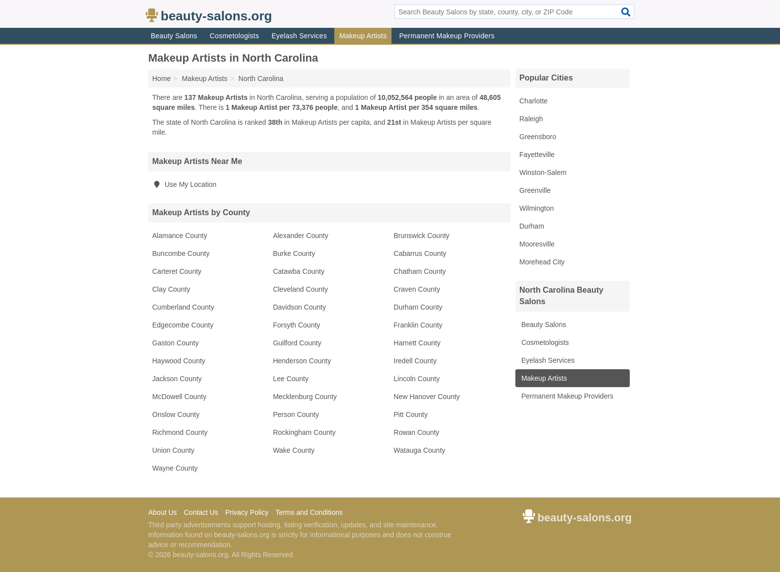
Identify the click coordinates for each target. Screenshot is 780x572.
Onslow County (175, 414)
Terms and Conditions (309, 512)
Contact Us (201, 512)
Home (161, 78)
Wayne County (174, 468)
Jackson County (177, 379)
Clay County (171, 289)
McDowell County (179, 397)
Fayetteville (537, 155)
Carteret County (176, 271)
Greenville (535, 190)
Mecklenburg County (305, 397)
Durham (531, 226)
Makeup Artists (363, 36)
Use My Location (184, 184)
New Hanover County (426, 397)
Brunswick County (421, 236)
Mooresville (537, 244)
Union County (173, 450)
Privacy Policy (247, 512)
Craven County (416, 289)
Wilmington (536, 208)
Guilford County (297, 343)
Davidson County (299, 307)
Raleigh (531, 119)
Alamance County (179, 236)
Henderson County (302, 361)
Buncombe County (180, 253)
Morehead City (542, 262)
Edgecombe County (182, 325)
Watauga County (419, 450)
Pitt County (410, 414)
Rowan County (416, 432)
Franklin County (417, 325)
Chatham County (419, 271)
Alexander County (300, 236)
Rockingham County (304, 432)
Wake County (294, 450)
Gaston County (175, 343)
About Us (162, 512)
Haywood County (178, 361)
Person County (296, 414)
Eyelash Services (299, 36)
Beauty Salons (174, 36)
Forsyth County (296, 325)
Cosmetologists (234, 36)
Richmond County (179, 432)
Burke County (294, 253)
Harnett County (416, 343)
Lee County (291, 379)
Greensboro (537, 137)
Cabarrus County (419, 253)
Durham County (417, 307)
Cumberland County (183, 307)
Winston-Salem (543, 172)
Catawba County (299, 271)
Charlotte (533, 101)
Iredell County (414, 361)
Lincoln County (416, 379)
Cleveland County (300, 289)
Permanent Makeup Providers (446, 36)
